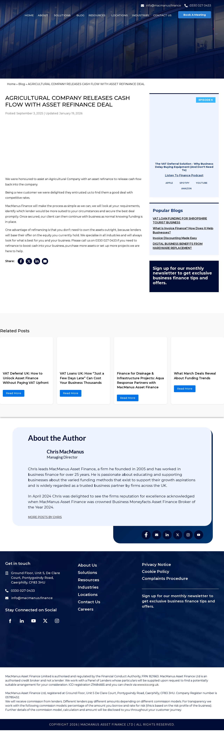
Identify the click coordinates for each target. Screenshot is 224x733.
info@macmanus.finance (160, 5)
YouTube (199, 183)
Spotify (182, 183)
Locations (118, 15)
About (42, 15)
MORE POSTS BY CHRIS (45, 517)
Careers (85, 609)
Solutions (61, 15)
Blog (79, 15)
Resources (96, 15)
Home (28, 15)
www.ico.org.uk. (148, 687)
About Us (87, 565)
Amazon (184, 188)
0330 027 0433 (196, 5)
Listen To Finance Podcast (184, 175)
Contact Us (161, 15)
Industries (139, 15)
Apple (167, 183)
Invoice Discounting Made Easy (175, 238)
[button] (42, 15)
